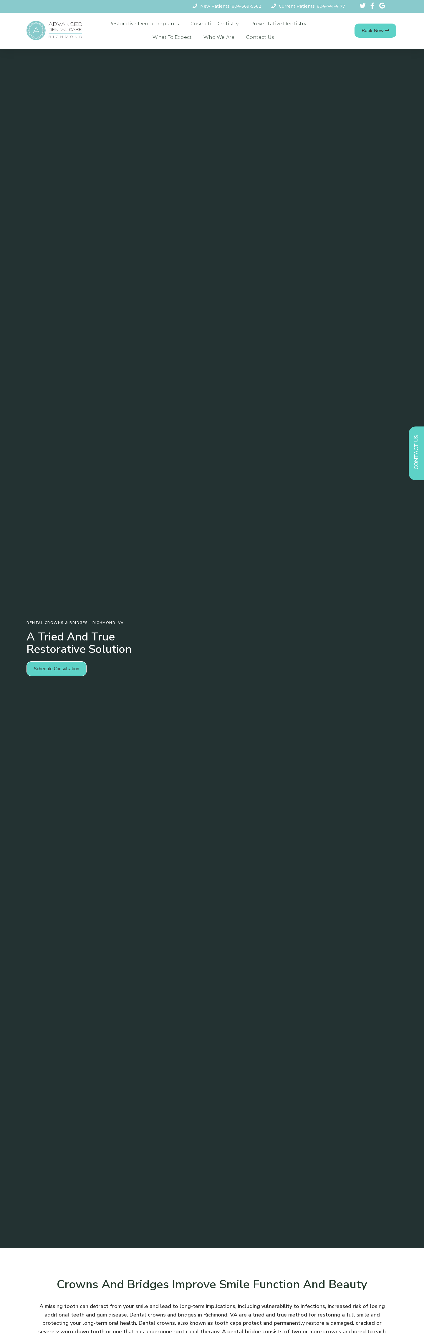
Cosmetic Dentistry (214, 23)
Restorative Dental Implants (143, 23)
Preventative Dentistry (278, 23)
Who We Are (218, 37)
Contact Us (260, 37)
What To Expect (172, 37)
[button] (375, 31)
